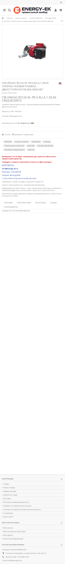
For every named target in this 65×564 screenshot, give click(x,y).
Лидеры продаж (9, 491)
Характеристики (24, 203)
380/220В (8, 142)
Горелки (47, 142)
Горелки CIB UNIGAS (45, 146)
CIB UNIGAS (36, 142)
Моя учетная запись (11, 523)
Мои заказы (8, 528)
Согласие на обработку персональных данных (22, 509)
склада (22, 182)
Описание (8, 203)
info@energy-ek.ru (15, 560)
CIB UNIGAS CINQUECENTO (15, 150)
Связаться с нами (10, 495)
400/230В (30, 146)
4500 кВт (31, 150)
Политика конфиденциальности (16, 502)
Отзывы (53, 203)
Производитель (11, 207)
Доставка (7, 498)
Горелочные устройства (14, 146)
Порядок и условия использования (17, 506)
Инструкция (40, 203)
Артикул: (5, 93)
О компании (8, 513)
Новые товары (9, 488)
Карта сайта (8, 517)
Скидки (6, 484)
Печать (7, 134)
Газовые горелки (22, 142)
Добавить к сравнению (23, 134)
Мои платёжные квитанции (14, 531)
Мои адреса (8, 535)
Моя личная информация (13, 539)
